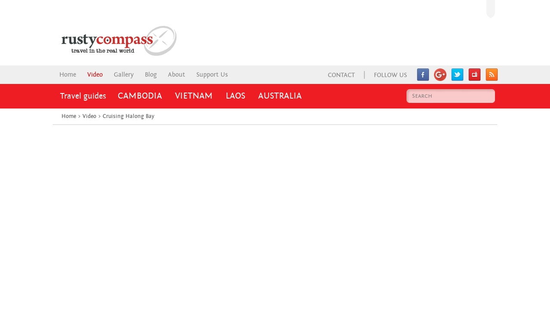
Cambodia (140, 96)
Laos (235, 96)
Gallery (124, 74)
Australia (280, 96)
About (176, 74)
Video (95, 74)
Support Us (212, 74)
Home (67, 74)
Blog (151, 74)
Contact (341, 75)
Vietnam (194, 96)
